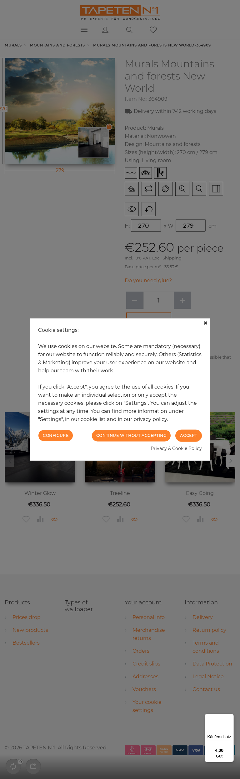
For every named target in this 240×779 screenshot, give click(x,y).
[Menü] (230, 717)
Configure (55, 435)
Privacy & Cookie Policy (176, 448)
